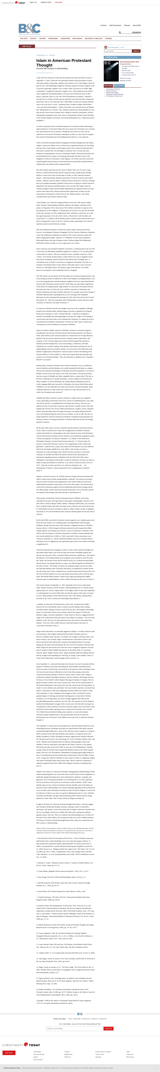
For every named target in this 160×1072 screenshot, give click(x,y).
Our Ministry (37, 1051)
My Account (86, 1019)
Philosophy (77, 38)
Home (70, 1019)
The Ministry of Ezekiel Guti (114, 96)
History (42, 38)
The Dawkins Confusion (113, 89)
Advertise (98, 1057)
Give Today (9, 1052)
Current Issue (111, 57)
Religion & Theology (94, 38)
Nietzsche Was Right (112, 92)
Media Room (68, 1054)
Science (108, 38)
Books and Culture (60, 1019)
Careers (67, 1051)
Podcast (127, 25)
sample (122, 47)
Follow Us (67, 1057)
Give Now (58, 2)
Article (26, 46)
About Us (33, 2)
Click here (39, 1003)
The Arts (24, 38)
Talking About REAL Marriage (114, 94)
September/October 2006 (44, 73)
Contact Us (94, 1019)
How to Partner (38, 1059)
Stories (36, 1057)
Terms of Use (100, 1054)
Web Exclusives (115, 25)
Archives (103, 25)
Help (127, 1051)
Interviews (53, 38)
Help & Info (103, 1019)
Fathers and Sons (111, 91)
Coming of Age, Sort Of (129, 75)
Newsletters (46, 2)
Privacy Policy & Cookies (103, 1051)
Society (33, 38)
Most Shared (119, 85)
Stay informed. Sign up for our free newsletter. (80, 1024)
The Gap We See (39, 1054)
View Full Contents (125, 78)
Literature (65, 38)
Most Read (108, 85)
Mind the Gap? (126, 70)
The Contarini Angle (128, 73)
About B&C (137, 25)
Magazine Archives (125, 80)
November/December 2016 (129, 62)
